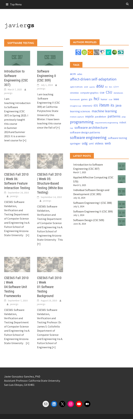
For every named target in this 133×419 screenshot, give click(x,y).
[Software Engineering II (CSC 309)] (122, 213)
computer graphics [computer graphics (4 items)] (89, 92)
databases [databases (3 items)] (118, 93)
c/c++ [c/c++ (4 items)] (116, 86)
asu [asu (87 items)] (100, 86)
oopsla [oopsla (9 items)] (89, 116)
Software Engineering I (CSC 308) (92, 202)
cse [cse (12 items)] (102, 92)
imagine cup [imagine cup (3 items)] (75, 105)
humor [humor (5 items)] (104, 99)
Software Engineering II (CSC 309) (46, 75)
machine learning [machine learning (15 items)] (104, 111)
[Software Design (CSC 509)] (122, 222)
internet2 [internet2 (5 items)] (87, 105)
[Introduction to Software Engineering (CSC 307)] (122, 166)
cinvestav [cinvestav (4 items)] (74, 92)
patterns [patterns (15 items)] (114, 116)
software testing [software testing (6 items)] (117, 138)
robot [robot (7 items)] (122, 122)
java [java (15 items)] (118, 105)
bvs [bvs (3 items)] (110, 86)
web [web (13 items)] (108, 143)
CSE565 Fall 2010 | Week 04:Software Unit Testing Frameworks (16, 287)
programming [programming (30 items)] (82, 121)
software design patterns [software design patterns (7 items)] (85, 132)
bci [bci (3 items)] (106, 86)
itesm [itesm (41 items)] (104, 105)
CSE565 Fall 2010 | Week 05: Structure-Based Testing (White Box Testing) (50, 183)
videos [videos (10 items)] (99, 143)
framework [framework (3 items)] (75, 99)
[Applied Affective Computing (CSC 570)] (122, 179)
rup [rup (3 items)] (71, 128)
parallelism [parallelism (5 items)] (100, 116)
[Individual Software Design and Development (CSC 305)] (122, 192)
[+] (24, 140)
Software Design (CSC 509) (88, 220)
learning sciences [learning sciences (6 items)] (80, 111)
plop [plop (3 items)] (124, 116)
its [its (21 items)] (112, 105)
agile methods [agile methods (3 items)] (76, 86)
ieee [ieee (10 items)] (116, 99)
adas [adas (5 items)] (79, 74)
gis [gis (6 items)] (90, 99)
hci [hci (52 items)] (96, 98)
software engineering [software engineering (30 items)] (88, 137)
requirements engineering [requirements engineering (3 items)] (106, 122)
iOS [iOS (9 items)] (96, 105)
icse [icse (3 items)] (110, 99)
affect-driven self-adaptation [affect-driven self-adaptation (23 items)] (93, 79)
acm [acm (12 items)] (73, 74)
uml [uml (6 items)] (91, 143)
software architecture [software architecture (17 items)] (91, 127)
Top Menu (16, 4)
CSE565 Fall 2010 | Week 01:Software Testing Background (49, 287)
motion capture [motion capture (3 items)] (77, 116)
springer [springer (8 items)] (75, 143)
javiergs (8, 93)
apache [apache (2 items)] (92, 87)
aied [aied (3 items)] (86, 86)
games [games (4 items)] (84, 99)
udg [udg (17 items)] (85, 143)
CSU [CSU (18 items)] (109, 92)
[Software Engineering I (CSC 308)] (122, 204)
